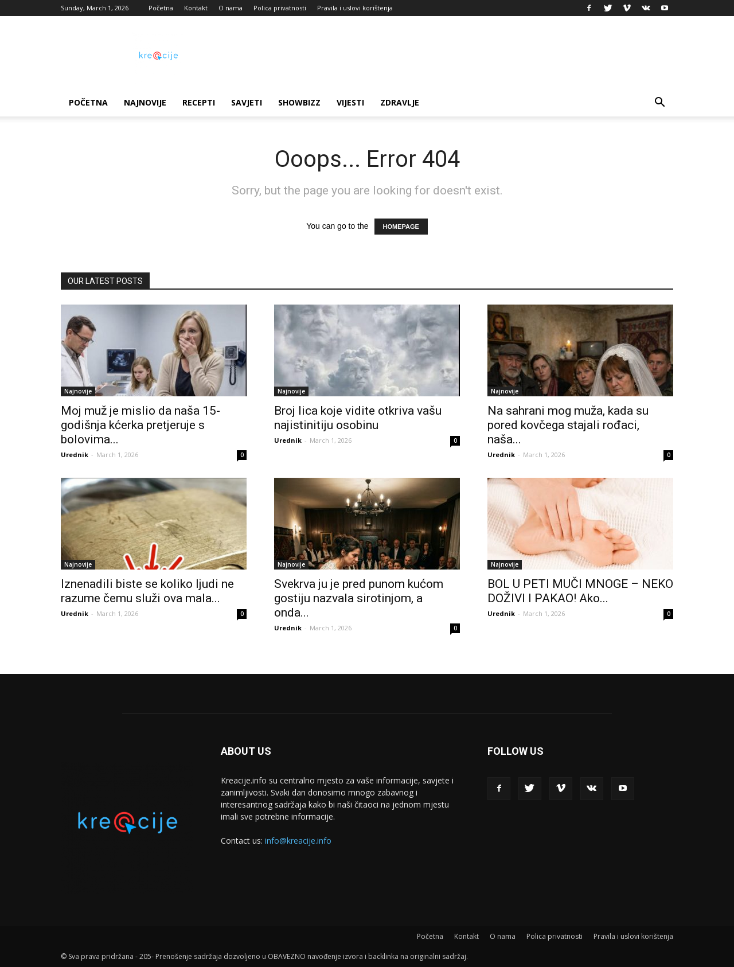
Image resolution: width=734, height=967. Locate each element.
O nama (230, 7)
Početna (161, 7)
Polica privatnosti (279, 7)
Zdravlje (399, 102)
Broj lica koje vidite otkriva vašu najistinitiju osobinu (358, 418)
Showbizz (299, 102)
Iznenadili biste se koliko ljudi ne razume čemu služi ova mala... (147, 591)
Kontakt (196, 7)
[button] (659, 103)
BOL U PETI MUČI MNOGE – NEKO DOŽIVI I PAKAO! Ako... (580, 591)
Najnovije (145, 102)
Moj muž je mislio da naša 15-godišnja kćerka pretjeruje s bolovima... (140, 425)
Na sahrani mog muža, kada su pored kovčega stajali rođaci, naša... (568, 425)
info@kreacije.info (298, 840)
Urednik (74, 454)
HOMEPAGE (401, 226)
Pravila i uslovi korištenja (355, 7)
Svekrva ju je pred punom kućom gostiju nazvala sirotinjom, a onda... (358, 598)
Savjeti (246, 102)
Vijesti (350, 102)
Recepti (198, 102)
